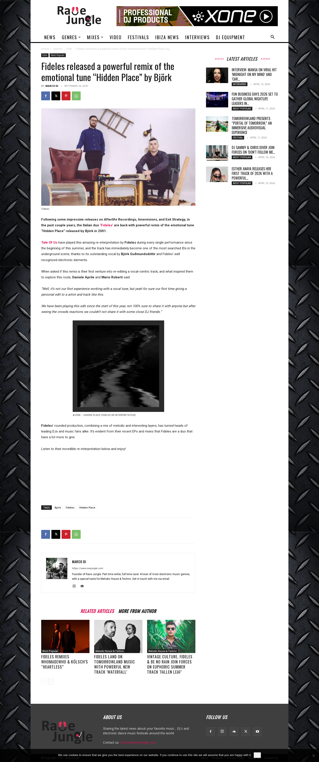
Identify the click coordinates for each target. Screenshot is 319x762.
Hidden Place (87, 507)
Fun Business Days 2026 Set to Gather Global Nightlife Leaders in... (255, 98)
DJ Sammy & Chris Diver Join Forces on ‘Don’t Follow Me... (253, 150)
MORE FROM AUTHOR (137, 610)
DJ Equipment (230, 37)
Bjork (58, 507)
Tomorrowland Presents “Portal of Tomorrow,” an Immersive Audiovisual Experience (252, 125)
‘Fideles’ (106, 225)
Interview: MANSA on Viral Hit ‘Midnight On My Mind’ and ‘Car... (254, 74)
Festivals (138, 37)
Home (45, 49)
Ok (257, 755)
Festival (238, 137)
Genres (71, 37)
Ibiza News (167, 37)
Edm (69, 49)
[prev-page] (44, 681)
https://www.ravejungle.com (87, 568)
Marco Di (51, 85)
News (50, 37)
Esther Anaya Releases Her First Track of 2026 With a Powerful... (252, 173)
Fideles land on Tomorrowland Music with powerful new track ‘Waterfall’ (114, 664)
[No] (313, 755)
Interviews (197, 37)
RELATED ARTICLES (97, 610)
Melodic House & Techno (109, 651)
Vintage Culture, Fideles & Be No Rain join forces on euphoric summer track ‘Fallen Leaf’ (170, 664)
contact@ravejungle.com (138, 742)
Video (116, 37)
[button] (272, 37)
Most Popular (57, 55)
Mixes (95, 37)
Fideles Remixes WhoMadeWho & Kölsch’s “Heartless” (64, 662)
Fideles (70, 507)
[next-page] (51, 681)
